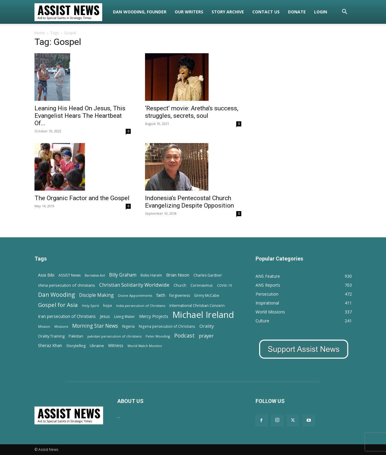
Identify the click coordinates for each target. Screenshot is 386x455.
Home (39, 32)
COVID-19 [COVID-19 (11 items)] (224, 285)
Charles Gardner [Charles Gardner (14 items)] (207, 275)
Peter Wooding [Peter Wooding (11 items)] (158, 336)
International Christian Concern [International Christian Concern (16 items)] (197, 305)
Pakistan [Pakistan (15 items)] (76, 336)
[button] (345, 12)
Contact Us (266, 12)
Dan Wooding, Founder (139, 12)
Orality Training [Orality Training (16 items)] (51, 336)
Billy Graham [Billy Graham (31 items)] (122, 275)
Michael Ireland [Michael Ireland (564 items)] (203, 315)
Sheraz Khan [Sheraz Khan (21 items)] (50, 345)
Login (320, 12)
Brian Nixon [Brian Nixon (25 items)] (177, 275)
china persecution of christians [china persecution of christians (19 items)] (66, 285)
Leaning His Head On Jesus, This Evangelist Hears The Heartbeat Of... (79, 116)
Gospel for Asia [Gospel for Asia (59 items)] (58, 305)
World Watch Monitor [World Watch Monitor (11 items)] (144, 345)
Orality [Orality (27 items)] (206, 326)
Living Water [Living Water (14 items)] (124, 316)
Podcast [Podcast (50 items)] (184, 335)
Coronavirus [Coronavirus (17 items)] (201, 285)
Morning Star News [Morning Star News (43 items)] (95, 326)
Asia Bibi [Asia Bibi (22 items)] (46, 275)
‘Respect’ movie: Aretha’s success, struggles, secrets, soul (191, 112)
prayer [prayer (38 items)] (206, 335)
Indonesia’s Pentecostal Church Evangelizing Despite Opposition (189, 201)
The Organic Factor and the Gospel (82, 198)
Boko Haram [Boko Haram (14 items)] (151, 275)
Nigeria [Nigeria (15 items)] (128, 326)
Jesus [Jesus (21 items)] (105, 316)
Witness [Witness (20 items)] (115, 345)
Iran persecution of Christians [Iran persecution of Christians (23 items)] (67, 316)
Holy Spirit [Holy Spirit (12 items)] (90, 305)
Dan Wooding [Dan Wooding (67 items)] (56, 294)
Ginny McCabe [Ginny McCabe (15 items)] (206, 295)
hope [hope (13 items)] (107, 305)
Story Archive (228, 12)
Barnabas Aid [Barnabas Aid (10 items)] (95, 275)
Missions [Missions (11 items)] (61, 326)
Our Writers (189, 12)
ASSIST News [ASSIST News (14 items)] (70, 275)
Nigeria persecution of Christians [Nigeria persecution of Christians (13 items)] (167, 326)
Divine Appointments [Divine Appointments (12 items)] (135, 295)
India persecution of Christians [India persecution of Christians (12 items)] (140, 305)
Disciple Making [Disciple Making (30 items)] (96, 295)
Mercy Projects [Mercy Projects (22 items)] (153, 316)
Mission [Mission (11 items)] (44, 326)
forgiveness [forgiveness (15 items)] (179, 295)
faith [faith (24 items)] (160, 295)
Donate (297, 12)
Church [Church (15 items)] (180, 285)
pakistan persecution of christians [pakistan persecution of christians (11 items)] (114, 336)
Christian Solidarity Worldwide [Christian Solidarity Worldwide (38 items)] (134, 285)
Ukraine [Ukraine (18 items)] (97, 345)
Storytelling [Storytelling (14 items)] (76, 345)
